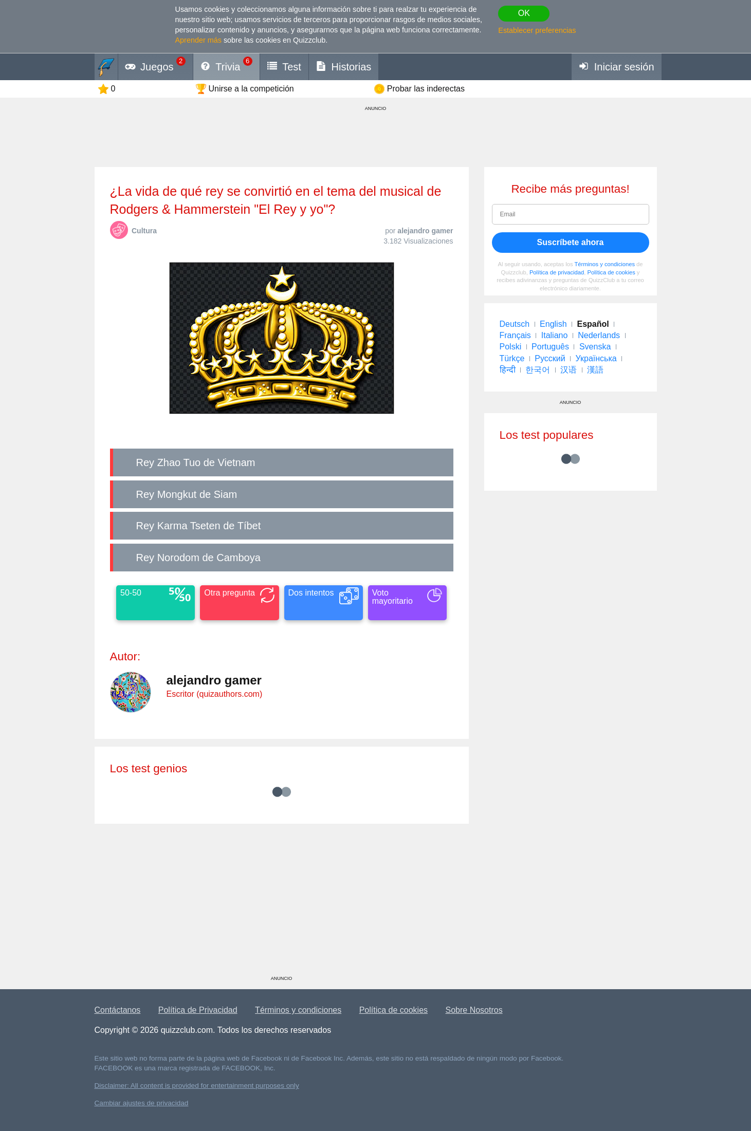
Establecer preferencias (537, 30)
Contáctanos (118, 1010)
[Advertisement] (282, 903)
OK (524, 13)
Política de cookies (611, 272)
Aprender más (198, 40)
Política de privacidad (556, 272)
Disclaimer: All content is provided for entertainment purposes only (197, 1085)
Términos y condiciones (604, 264)
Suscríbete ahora (570, 242)
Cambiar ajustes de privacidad (142, 1103)
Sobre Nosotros (474, 1010)
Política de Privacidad (197, 1010)
